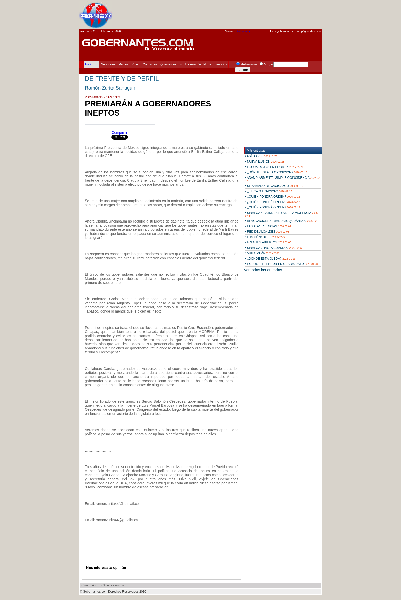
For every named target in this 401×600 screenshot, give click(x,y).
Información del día (198, 64)
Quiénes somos (171, 64)
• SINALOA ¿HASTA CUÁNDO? (274, 248)
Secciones (108, 64)
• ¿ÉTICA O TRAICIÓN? (268, 191)
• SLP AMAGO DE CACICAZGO (274, 186)
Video (135, 64)
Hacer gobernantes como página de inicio (295, 31)
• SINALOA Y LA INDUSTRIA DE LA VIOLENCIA (281, 214)
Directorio (88, 585)
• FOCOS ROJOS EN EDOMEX (274, 167)
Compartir (119, 132)
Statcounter (243, 31)
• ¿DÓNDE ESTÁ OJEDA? (270, 258)
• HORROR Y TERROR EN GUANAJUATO (281, 264)
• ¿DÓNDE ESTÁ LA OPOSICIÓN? (276, 172)
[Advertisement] (229, 14)
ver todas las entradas (263, 270)
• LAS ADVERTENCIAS (268, 226)
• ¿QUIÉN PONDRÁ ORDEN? (272, 196)
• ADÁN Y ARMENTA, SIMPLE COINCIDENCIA (283, 179)
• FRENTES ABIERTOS (268, 242)
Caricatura (150, 64)
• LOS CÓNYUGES (265, 237)
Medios (123, 64)
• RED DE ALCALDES (267, 232)
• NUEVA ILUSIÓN (264, 161)
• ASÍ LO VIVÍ (261, 156)
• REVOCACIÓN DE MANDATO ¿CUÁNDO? (282, 221)
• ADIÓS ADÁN (262, 253)
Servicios (220, 64)
